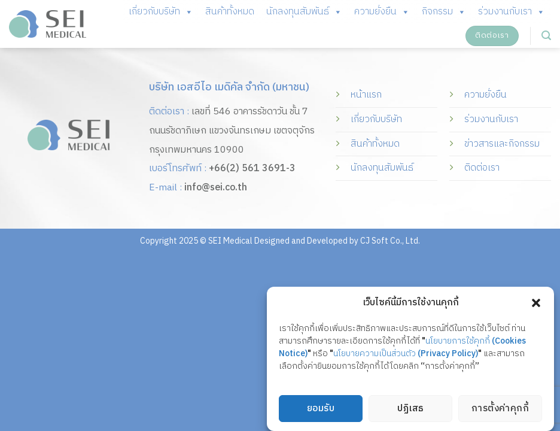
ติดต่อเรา (482, 168)
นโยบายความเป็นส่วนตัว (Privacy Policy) (405, 354)
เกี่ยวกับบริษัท (161, 12)
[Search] (546, 35)
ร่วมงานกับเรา (511, 12)
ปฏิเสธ (410, 409)
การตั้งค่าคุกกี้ (500, 409)
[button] (536, 303)
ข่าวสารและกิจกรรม (502, 144)
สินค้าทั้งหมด (229, 12)
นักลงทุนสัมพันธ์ (304, 12)
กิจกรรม (444, 12)
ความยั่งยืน (382, 12)
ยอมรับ (320, 409)
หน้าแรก (366, 95)
